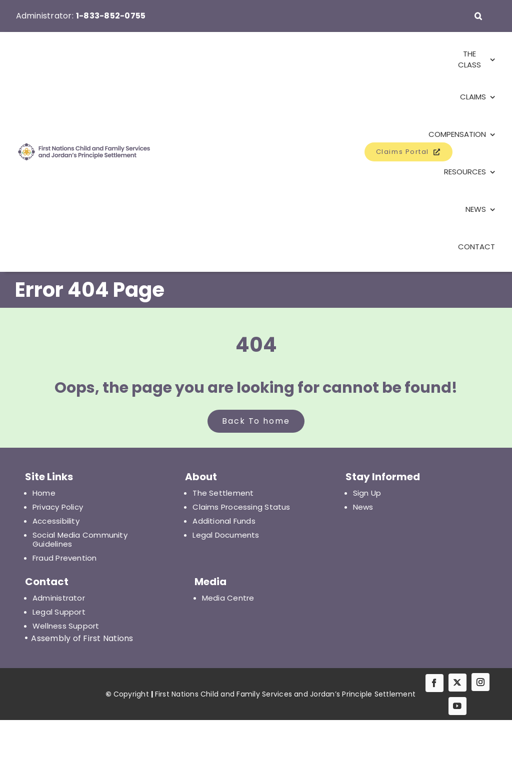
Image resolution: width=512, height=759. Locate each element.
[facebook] (435, 683)
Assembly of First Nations (82, 638)
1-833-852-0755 (111, 15)
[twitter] (457, 683)
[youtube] (457, 706)
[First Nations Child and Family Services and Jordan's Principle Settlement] (71, 151)
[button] (478, 16)
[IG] (481, 682)
